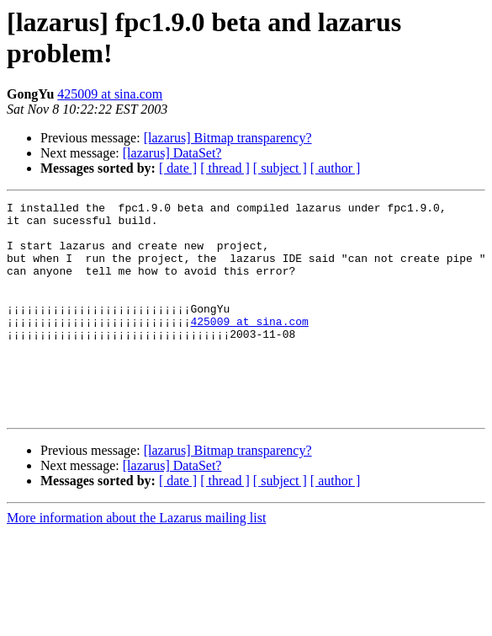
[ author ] (335, 168)
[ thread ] (225, 168)
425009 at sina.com (109, 94)
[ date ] (178, 168)
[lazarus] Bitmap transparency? (228, 138)
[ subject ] (280, 168)
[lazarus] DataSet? (172, 153)
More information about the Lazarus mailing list (136, 560)
